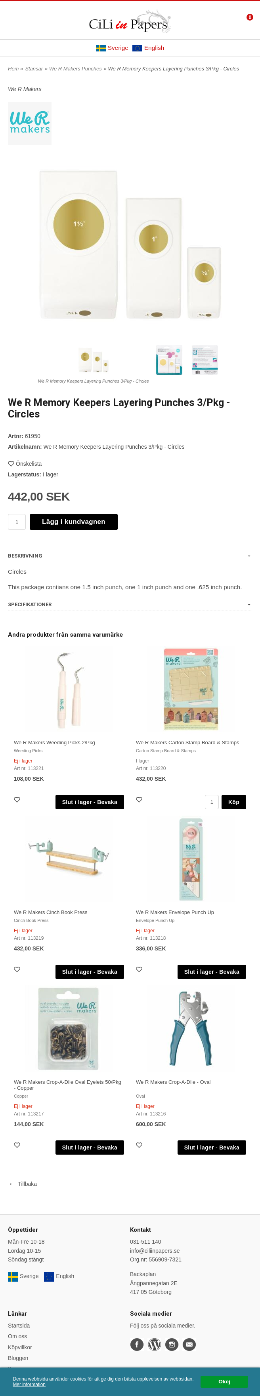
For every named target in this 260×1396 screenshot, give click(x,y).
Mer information (29, 1384)
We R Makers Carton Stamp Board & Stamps (187, 742)
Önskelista (25, 464)
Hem (13, 69)
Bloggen (18, 1358)
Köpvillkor (20, 1347)
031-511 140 (145, 1242)
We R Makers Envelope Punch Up (175, 912)
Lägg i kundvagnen (73, 521)
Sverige (112, 47)
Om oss (17, 1336)
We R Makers (25, 89)
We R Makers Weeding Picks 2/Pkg (54, 742)
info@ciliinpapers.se (155, 1251)
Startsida (19, 1325)
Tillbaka (22, 1184)
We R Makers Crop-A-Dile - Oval (173, 1082)
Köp (233, 802)
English (148, 47)
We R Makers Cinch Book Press (50, 912)
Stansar (34, 69)
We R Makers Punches (75, 69)
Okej (224, 1382)
